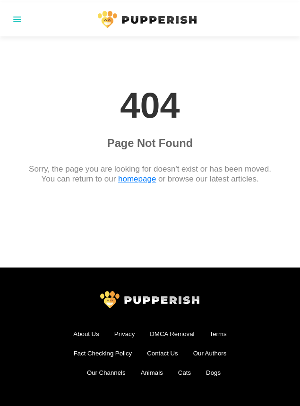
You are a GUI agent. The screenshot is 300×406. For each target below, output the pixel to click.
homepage (137, 178)
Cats (184, 372)
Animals (152, 372)
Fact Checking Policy (103, 353)
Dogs (213, 372)
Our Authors (210, 353)
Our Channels (106, 372)
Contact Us (162, 353)
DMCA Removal (172, 333)
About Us (86, 333)
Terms (218, 333)
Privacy (124, 333)
